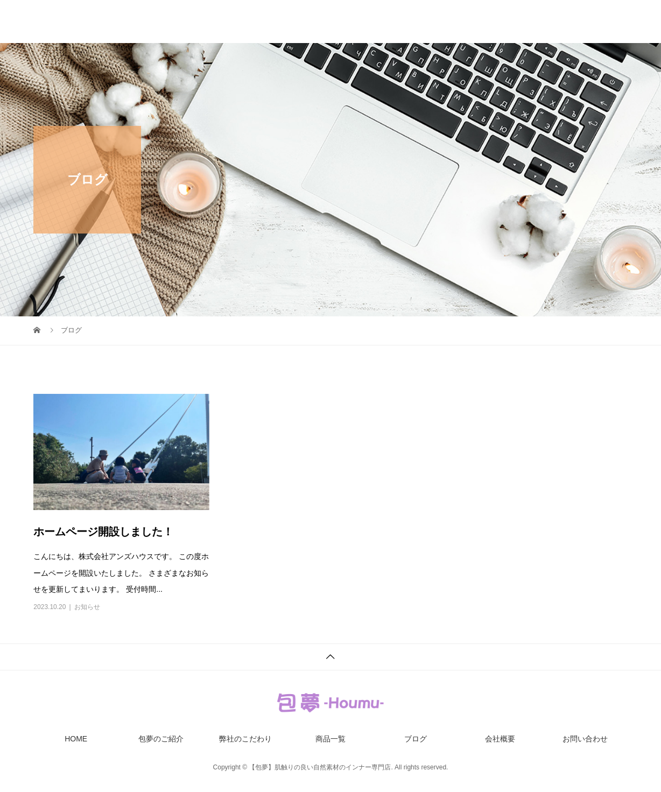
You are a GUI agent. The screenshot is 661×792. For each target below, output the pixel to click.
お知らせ (87, 607)
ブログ (480, 21)
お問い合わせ (605, 21)
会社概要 (537, 21)
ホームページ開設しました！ (103, 532)
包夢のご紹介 (273, 21)
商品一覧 (424, 21)
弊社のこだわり (352, 21)
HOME (209, 21)
